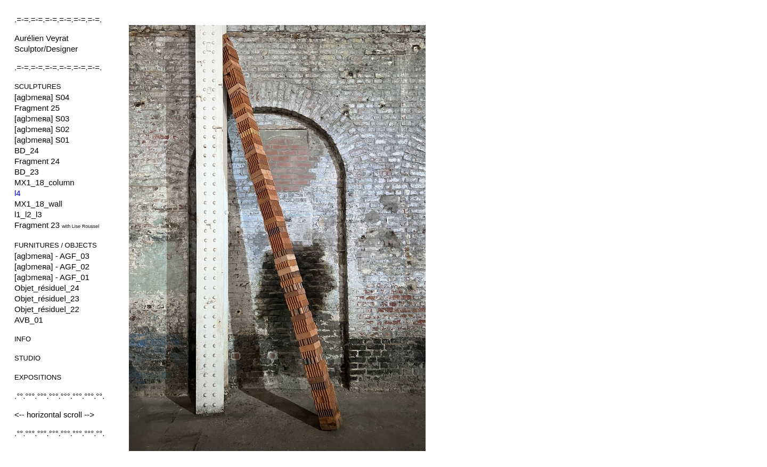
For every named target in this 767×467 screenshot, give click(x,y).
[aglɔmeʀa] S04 (41, 97)
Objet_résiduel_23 (46, 298)
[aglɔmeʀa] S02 (41, 129)
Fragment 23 (56, 225)
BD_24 (26, 150)
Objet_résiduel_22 (46, 309)
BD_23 (26, 171)
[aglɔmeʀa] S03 (41, 118)
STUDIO (27, 358)
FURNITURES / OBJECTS (55, 245)
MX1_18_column (44, 182)
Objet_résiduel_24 (46, 287)
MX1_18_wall (38, 203)
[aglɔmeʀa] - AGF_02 (51, 266)
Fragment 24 (37, 161)
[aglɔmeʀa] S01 (41, 139)
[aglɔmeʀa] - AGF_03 (51, 255)
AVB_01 (28, 319)
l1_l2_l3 (28, 214)
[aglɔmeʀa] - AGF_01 (51, 277)
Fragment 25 (37, 107)
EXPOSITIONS (37, 377)
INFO (22, 339)
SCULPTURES (37, 87)
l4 (17, 193)
